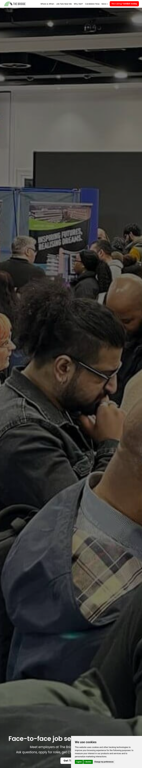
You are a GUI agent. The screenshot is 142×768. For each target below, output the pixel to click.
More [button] (104, 4)
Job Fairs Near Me (64, 4)
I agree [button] (79, 762)
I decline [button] (88, 762)
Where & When (47, 4)
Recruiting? (124, 3)
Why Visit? (78, 4)
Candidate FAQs (92, 4)
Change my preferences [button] (103, 762)
